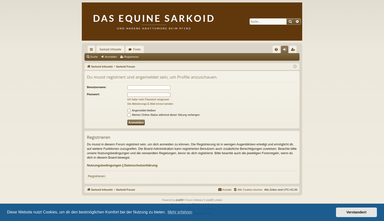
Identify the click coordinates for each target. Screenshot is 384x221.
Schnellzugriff (92, 50)
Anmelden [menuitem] (285, 50)
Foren (137, 49)
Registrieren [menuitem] (294, 50)
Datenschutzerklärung (141, 165)
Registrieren (131, 56)
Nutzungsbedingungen (104, 165)
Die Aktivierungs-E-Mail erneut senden (150, 103)
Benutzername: (96, 87)
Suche (94, 56)
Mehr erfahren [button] (180, 212)
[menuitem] (276, 49)
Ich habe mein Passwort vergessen (148, 99)
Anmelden (111, 56)
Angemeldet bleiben (141, 110)
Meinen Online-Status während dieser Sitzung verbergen (163, 114)
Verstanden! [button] (357, 212)
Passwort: (93, 94)
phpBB (179, 200)
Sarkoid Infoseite (110, 49)
